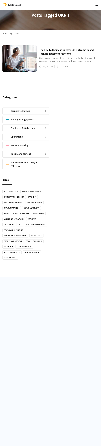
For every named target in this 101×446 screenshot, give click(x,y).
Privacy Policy (50, 410)
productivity (36, 236)
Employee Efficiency (62, 316)
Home (4, 34)
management (38, 213)
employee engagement (13, 202)
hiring (6, 213)
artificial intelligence (31, 191)
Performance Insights (13, 230)
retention (8, 247)
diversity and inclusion (14, 197)
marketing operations (14, 219)
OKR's (20, 225)
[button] (96, 5)
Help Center (13, 385)
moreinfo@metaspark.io (50, 424)
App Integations (15, 324)
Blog (8, 370)
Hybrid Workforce (21, 213)
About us (11, 362)
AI (4, 191)
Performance (58, 324)
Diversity (56, 332)
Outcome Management (36, 225)
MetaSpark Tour (15, 316)
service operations (12, 252)
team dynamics (10, 258)
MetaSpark (32, 219)
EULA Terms (50, 417)
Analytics (13, 191)
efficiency (32, 197)
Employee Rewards (11, 208)
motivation (9, 225)
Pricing (10, 377)
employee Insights (34, 202)
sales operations (24, 247)
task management (32, 252)
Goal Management (31, 208)
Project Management (13, 241)
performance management (15, 236)
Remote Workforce (34, 241)
